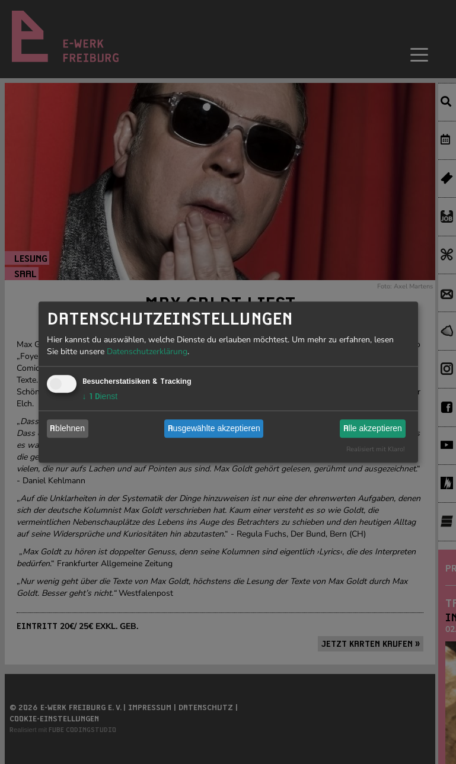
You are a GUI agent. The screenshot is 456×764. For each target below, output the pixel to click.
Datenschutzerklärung (147, 351)
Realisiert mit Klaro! (375, 449)
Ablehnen (67, 428)
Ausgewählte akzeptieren (214, 428)
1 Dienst (100, 396)
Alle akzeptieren (372, 428)
